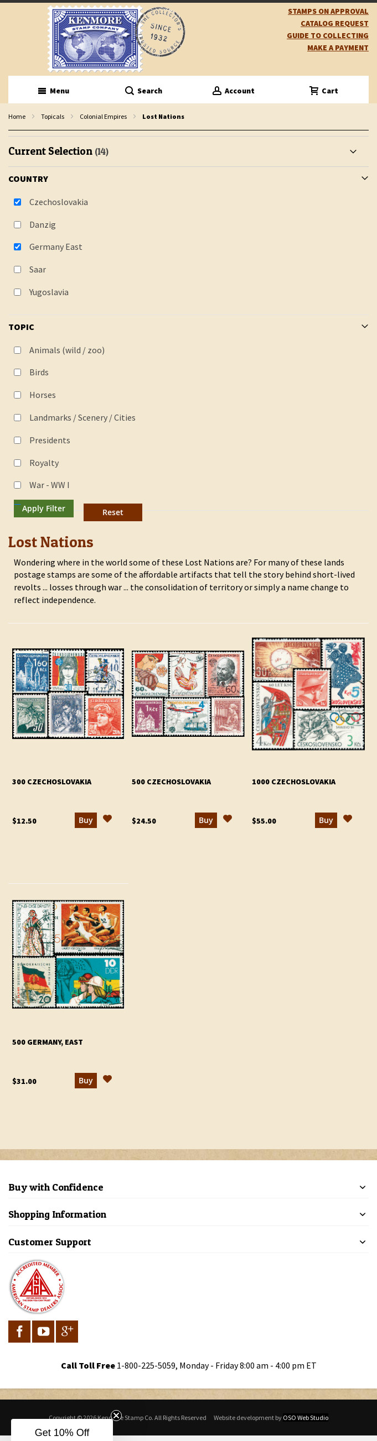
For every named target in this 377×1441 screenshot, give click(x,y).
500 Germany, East (47, 1042)
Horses (42, 394)
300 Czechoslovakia (51, 782)
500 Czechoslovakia (171, 782)
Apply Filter (43, 508)
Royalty (44, 462)
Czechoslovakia (58, 201)
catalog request (335, 23)
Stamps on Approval (328, 11)
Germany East (55, 246)
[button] (107, 820)
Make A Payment (338, 48)
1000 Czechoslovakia (293, 782)
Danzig (42, 224)
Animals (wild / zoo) (67, 349)
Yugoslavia (49, 291)
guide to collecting (328, 35)
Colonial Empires (103, 116)
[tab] (188, 331)
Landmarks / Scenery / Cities (82, 417)
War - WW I (49, 484)
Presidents (49, 440)
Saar (37, 269)
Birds (39, 372)
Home (16, 116)
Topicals (52, 116)
